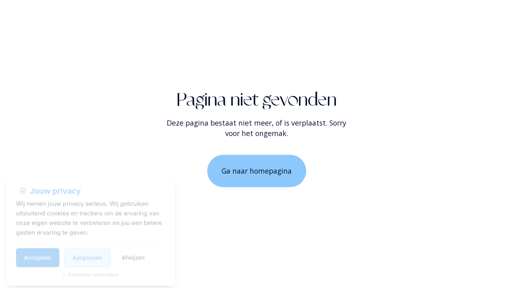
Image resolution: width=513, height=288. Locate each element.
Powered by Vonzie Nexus (91, 270)
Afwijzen (133, 253)
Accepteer (37, 253)
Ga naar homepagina (257, 171)
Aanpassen (87, 253)
